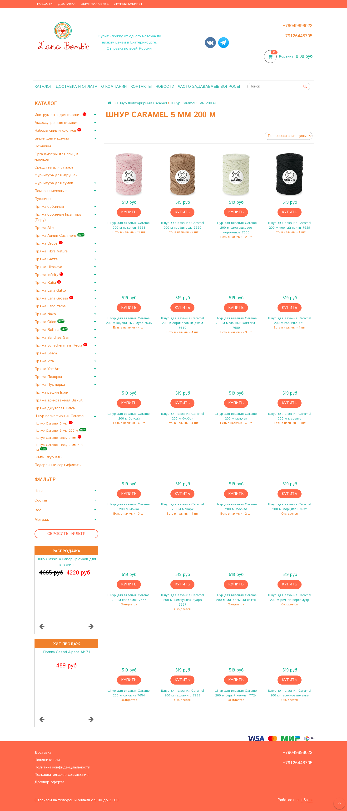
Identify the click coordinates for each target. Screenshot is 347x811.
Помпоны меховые (51, 191)
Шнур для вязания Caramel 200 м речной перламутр (289, 597)
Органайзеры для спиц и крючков (56, 156)
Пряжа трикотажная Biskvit (59, 400)
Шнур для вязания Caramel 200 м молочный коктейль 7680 (236, 323)
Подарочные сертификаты (59, 465)
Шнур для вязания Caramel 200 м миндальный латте (236, 597)
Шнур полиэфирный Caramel (60, 416)
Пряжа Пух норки (50, 384)
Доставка (66, 4)
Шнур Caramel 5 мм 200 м (61, 430)
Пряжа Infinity (49, 275)
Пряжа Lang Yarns (51, 306)
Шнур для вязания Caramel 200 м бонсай (129, 416)
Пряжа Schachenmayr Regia (61, 345)
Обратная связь (95, 4)
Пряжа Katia (48, 282)
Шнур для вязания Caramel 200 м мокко (129, 507)
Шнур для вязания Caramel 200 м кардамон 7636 (129, 597)
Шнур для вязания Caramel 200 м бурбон (182, 416)
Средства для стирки (54, 167)
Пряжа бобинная (50, 206)
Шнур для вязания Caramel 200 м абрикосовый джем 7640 (182, 323)
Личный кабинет (128, 4)
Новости (45, 4)
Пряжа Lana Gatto (51, 290)
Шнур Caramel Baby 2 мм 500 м (59, 447)
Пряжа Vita (45, 361)
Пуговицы (43, 199)
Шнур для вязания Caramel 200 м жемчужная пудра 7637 (182, 600)
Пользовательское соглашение (62, 774)
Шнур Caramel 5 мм (54, 423)
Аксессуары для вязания (57, 123)
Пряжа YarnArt (48, 369)
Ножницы (43, 146)
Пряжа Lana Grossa (54, 298)
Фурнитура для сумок (54, 183)
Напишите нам (47, 760)
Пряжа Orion (49, 322)
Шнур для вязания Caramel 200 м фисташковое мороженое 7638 (236, 228)
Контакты (141, 86)
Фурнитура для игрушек (57, 175)
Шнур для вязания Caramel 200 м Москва (236, 507)
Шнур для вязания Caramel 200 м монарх (182, 507)
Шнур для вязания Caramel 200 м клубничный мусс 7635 (129, 320)
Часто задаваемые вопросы (209, 86)
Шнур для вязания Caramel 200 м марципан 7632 (289, 507)
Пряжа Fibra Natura (52, 251)
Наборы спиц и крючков (58, 130)
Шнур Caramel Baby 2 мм (58, 437)
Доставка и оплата (76, 86)
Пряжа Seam (46, 353)
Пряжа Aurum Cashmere (59, 235)
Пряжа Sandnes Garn (53, 337)
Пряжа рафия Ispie (52, 392)
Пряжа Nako (46, 314)
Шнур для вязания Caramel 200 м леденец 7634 (129, 225)
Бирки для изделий (52, 138)
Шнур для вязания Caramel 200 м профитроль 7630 (182, 225)
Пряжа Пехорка (49, 377)
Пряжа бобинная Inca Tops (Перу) (58, 217)
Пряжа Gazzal (47, 259)
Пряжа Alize (46, 228)
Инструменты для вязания (60, 115)
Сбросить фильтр (66, 533)
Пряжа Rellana (51, 330)
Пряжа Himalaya (49, 267)
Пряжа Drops (49, 243)
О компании (114, 86)
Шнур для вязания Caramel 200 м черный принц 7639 (289, 225)
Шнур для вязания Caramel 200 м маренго (289, 416)
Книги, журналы (49, 457)
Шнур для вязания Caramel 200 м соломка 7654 (129, 693)
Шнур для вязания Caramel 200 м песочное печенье (289, 693)
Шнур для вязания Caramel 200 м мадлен (236, 416)
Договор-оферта (49, 782)
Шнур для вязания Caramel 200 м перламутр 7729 (182, 693)
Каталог (43, 86)
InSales (306, 800)
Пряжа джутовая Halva (55, 408)
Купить (129, 212)
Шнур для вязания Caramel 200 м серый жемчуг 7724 (236, 693)
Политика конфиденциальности (62, 767)
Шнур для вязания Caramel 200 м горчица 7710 (289, 320)
